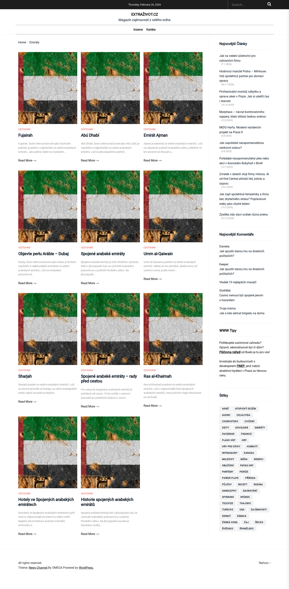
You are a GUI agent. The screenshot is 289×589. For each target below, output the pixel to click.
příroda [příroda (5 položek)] (250, 478)
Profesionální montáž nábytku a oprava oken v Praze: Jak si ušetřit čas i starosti (244, 96)
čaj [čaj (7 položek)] (246, 522)
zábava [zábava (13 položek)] (241, 516)
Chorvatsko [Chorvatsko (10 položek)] (230, 421)
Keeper (223, 264)
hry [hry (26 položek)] (244, 440)
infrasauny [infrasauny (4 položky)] (229, 453)
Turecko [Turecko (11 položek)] (227, 509)
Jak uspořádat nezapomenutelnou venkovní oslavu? (241, 145)
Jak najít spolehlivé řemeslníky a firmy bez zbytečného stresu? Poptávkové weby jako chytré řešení (244, 198)
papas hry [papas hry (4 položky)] (246, 465)
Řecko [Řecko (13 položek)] (259, 522)
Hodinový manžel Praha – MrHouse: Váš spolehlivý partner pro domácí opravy (243, 76)
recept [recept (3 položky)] (242, 484)
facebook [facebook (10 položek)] (228, 434)
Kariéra (151, 29)
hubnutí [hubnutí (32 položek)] (252, 446)
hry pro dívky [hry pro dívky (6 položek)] (231, 446)
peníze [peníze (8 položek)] (244, 472)
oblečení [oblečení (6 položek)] (228, 465)
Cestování (24, 131)
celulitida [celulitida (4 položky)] (243, 415)
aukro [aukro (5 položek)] (226, 415)
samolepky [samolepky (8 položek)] (229, 491)
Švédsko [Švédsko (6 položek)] (227, 528)
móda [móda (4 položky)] (244, 459)
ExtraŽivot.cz (144, 14)
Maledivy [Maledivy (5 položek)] (228, 459)
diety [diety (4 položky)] (225, 427)
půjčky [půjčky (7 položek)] (227, 484)
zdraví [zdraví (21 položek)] (226, 516)
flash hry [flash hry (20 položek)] (228, 440)
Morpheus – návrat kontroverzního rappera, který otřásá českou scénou (242, 114)
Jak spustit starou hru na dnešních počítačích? (241, 253)
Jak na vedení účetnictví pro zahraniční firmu (237, 58)
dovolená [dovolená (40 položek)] (241, 427)
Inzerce (138, 29)
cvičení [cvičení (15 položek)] (249, 421)
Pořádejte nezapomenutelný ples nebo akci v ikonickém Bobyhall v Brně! (244, 161)
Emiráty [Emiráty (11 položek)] (260, 427)
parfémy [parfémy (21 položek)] (227, 472)
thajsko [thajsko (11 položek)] (245, 503)
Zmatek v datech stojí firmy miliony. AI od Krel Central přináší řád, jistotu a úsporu (244, 178)
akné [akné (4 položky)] (225, 408)
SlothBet (224, 290)
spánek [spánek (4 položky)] (245, 497)
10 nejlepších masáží (242, 282)
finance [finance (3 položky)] (246, 434)
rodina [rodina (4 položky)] (258, 484)
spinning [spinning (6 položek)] (228, 497)
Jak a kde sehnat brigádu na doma (241, 313)
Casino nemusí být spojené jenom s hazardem (241, 298)
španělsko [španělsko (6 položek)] (247, 528)
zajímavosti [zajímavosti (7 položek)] (259, 509)
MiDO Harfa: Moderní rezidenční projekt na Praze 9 (240, 130)
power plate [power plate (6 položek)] (230, 478)
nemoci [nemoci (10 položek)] (258, 459)
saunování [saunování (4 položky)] (250, 491)
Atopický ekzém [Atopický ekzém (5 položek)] (245, 408)
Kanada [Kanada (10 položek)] (249, 453)
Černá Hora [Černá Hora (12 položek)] (230, 522)
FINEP (241, 366)
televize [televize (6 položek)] (227, 503)
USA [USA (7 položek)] (242, 509)
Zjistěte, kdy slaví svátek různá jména (243, 214)
